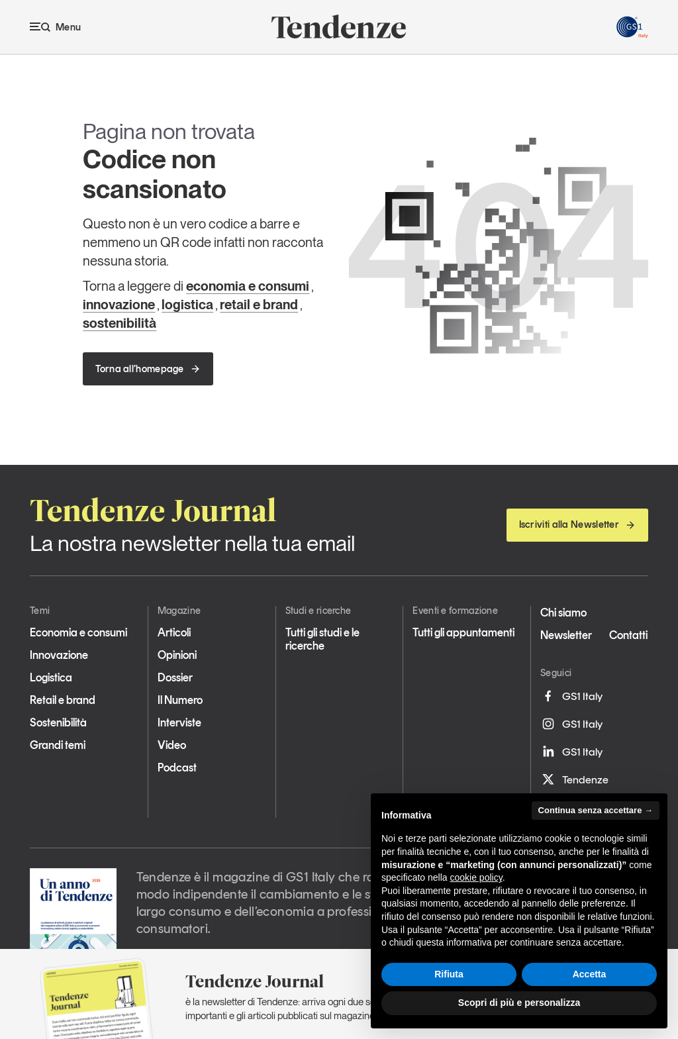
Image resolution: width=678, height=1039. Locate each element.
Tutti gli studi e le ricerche (322, 639)
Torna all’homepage (147, 369)
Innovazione (59, 655)
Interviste (179, 722)
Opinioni (177, 655)
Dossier (175, 677)
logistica (187, 305)
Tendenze (574, 779)
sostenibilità (119, 323)
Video (172, 745)
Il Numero (180, 700)
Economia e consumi (78, 632)
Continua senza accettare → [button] (595, 810)
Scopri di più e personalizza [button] (519, 1002)
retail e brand (259, 305)
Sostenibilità (58, 722)
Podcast (177, 767)
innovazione (119, 305)
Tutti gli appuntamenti (463, 632)
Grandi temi (57, 745)
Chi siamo (563, 612)
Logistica (51, 677)
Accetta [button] (589, 974)
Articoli (174, 632)
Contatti (628, 635)
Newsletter (566, 635)
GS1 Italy (571, 696)
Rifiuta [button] (448, 974)
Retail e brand (62, 700)
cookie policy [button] (476, 877)
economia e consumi (247, 286)
